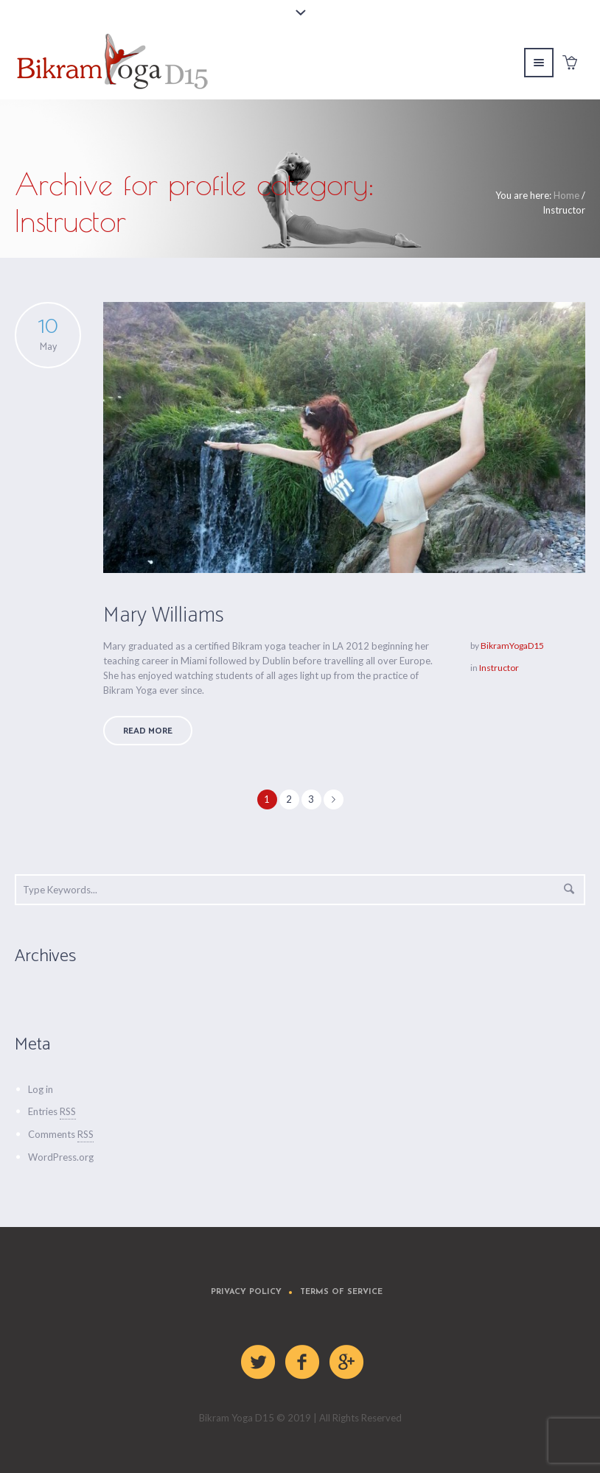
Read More (147, 731)
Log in (40, 1089)
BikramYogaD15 (512, 645)
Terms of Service (341, 1292)
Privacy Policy (246, 1292)
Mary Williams (163, 615)
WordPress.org (61, 1157)
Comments (61, 1134)
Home (566, 195)
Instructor (499, 667)
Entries (52, 1111)
